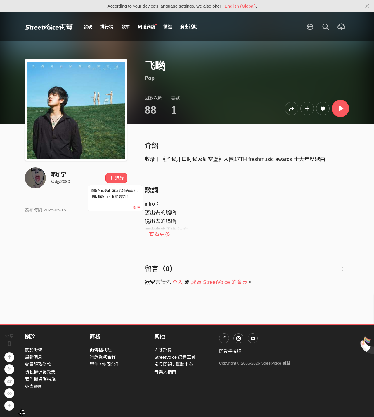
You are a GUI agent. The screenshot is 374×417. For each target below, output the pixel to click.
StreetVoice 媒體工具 (174, 357)
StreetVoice (49, 27)
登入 (177, 282)
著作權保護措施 (40, 379)
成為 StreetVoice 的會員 (219, 282)
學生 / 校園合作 (105, 364)
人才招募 (163, 349)
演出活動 (189, 26)
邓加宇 (58, 175)
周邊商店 (147, 26)
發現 (88, 26)
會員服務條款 (38, 364)
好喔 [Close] (136, 207)
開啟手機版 (230, 351)
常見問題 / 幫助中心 (173, 364)
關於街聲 (33, 349)
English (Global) (240, 5)
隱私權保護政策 (40, 371)
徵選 (167, 26)
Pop (150, 78)
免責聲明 (33, 386)
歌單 (125, 26)
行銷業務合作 (103, 357)
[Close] (367, 6)
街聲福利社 (101, 349)
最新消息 (33, 357)
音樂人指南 (165, 371)
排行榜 (106, 26)
